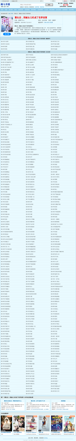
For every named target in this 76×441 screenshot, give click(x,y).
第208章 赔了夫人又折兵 (57, 224)
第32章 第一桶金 (30, 79)
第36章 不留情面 (55, 82)
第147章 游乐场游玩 (30, 174)
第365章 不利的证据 (55, 353)
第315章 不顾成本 (5, 313)
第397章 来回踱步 (30, 381)
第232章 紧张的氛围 (55, 244)
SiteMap (46, 438)
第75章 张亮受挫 (55, 114)
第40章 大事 (4, 87)
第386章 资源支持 (55, 371)
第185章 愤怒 (4, 206)
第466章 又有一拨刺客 (10, 409)
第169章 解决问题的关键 (57, 191)
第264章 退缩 (29, 271)
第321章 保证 (4, 318)
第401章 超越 (54, 49)
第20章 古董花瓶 (30, 69)
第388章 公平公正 (30, 373)
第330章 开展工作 (5, 326)
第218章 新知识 (4, 234)
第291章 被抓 (4, 294)
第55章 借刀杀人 (5, 99)
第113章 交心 (29, 147)
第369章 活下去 (4, 358)
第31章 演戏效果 (5, 79)
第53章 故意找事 (30, 97)
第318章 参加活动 (5, 316)
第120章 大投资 (29, 152)
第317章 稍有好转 (55, 313)
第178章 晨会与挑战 (55, 199)
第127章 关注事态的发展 (57, 157)
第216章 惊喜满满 (30, 231)
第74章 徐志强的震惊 (31, 114)
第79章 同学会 (4, 119)
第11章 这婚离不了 (30, 62)
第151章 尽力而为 (55, 176)
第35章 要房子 (29, 82)
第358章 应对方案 (30, 348)
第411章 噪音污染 (30, 41)
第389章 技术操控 (55, 373)
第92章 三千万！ (30, 129)
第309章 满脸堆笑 (5, 309)
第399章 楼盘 (4, 383)
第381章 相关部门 (5, 368)
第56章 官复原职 (30, 99)
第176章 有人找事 (5, 199)
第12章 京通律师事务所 (56, 62)
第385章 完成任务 (30, 371)
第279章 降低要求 (5, 284)
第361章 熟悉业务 (30, 351)
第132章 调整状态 (30, 162)
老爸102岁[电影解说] (69, 432)
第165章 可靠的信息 (30, 189)
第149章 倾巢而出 (5, 176)
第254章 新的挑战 (5, 264)
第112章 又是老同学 (5, 147)
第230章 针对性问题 (5, 244)
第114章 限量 (54, 147)
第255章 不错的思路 (30, 264)
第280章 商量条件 (30, 284)
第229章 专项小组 (55, 241)
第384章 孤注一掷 (5, 371)
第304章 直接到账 (30, 304)
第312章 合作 (4, 311)
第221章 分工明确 (5, 236)
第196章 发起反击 (55, 214)
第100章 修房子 (4, 137)
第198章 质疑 (29, 216)
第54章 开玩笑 (54, 97)
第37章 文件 (4, 84)
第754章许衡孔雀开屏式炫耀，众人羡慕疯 (39, 409)
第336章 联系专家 (5, 331)
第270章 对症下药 (30, 276)
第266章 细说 (4, 274)
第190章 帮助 (54, 209)
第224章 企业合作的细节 (7, 239)
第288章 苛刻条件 (5, 291)
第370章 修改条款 (30, 358)
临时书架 (37, 7)
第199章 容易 (54, 216)
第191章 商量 (4, 211)
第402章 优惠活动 (30, 49)
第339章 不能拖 (4, 333)
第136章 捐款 (54, 164)
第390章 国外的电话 (5, 376)
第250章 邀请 (54, 259)
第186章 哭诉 (29, 206)
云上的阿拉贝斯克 (55, 432)
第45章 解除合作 (55, 89)
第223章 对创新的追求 (56, 236)
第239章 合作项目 (5, 251)
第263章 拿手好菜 (5, 271)
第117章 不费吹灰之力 (31, 149)
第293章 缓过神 (54, 294)
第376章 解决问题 (30, 363)
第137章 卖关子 (4, 167)
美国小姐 (41, 432)
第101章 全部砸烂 (30, 137)
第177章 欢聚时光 (30, 199)
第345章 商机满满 (5, 338)
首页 (2, 9)
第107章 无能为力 (30, 142)
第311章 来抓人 (54, 309)
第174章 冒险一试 (30, 196)
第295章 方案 (29, 296)
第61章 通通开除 (5, 104)
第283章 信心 (29, 286)
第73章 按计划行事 (5, 114)
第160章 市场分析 (55, 184)
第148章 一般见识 (55, 174)
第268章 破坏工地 (55, 274)
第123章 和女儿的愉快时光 (32, 154)
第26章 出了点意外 (30, 74)
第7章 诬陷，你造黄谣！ (7, 59)
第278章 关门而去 (55, 281)
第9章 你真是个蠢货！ (56, 59)
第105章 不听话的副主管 (57, 139)
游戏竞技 (65, 9)
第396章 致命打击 (5, 381)
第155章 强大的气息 (5, 181)
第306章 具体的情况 (5, 306)
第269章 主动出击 (5, 276)
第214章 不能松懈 (55, 229)
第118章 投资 (54, 149)
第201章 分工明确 (30, 219)
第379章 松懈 (29, 366)
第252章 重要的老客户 (31, 261)
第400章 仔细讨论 (30, 383)
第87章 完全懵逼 (55, 124)
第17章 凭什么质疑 (30, 67)
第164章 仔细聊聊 (5, 189)
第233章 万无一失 (5, 246)
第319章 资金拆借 (30, 316)
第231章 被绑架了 (30, 244)
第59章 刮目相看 (30, 102)
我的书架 (42, 7)
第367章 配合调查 (30, 356)
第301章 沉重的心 (30, 301)
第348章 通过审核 (5, 341)
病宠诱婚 (63, 401)
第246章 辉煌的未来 (30, 256)
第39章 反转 (54, 84)
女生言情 (58, 9)
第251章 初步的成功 (5, 261)
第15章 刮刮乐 (54, 64)
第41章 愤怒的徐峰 (30, 87)
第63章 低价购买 (55, 104)
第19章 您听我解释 (5, 69)
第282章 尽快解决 (5, 286)
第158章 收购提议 (5, 184)
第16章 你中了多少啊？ (6, 67)
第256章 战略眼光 (55, 264)
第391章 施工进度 (30, 376)
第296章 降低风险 (55, 296)
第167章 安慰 (4, 191)
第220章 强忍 (54, 234)
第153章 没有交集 (30, 179)
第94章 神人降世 (5, 132)
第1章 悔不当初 (4, 54)
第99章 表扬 (54, 134)
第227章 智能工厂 (5, 241)
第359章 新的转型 (55, 348)
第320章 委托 (54, 316)
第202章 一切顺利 (55, 219)
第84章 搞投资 (54, 122)
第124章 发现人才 (55, 154)
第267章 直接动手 (30, 274)
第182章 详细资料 (5, 204)
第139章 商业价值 (55, 167)
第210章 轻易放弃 (30, 226)
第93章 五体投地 (55, 129)
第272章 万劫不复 (5, 279)
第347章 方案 (54, 338)
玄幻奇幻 (71, 9)
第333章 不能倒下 (5, 328)
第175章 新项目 (54, 196)
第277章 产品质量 (30, 281)
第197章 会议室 (4, 216)
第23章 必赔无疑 (30, 72)
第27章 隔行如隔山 (55, 74)
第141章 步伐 (29, 169)
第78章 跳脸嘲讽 (55, 117)
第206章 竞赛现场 (5, 224)
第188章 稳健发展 (5, 209)
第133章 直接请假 (55, 162)
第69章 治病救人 (55, 109)
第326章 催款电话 (55, 321)
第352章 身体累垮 (30, 343)
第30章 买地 (54, 77)
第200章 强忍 (4, 219)
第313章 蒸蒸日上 (30, 311)
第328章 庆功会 (29, 323)
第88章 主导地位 (5, 127)
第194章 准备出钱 (5, 214)
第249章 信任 (29, 259)
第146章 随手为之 (5, 174)
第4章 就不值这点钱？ (6, 57)
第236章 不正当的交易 (6, 249)
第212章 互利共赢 (5, 229)
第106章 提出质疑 (5, 142)
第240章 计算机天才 (30, 251)
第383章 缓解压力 (55, 368)
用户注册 (72, 1)
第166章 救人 (54, 189)
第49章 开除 (4, 94)
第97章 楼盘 (4, 134)
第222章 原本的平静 (30, 236)
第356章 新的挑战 (55, 346)
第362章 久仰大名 (55, 351)
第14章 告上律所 (30, 64)
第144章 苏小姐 (29, 172)
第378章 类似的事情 (5, 366)
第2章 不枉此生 (29, 54)
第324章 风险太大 (5, 321)
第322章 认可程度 (30, 318)
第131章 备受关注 (5, 162)
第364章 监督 (29, 353)
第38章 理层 (29, 84)
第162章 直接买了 (30, 186)
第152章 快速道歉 (5, 179)
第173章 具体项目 (5, 196)
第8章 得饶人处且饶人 (31, 59)
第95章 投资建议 (30, 132)
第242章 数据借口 (5, 254)
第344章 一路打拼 (55, 336)
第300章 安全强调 (5, 301)
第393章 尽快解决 (5, 378)
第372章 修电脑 (4, 361)
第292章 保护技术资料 (31, 294)
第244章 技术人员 (55, 254)
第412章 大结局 (48, 22)
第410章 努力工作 (55, 41)
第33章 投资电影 (55, 79)
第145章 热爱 (54, 172)
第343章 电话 (29, 336)
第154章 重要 (54, 179)
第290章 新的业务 (55, 291)
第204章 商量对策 (30, 221)
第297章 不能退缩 (5, 299)
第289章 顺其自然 (30, 291)
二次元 (46, 9)
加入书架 (7, 34)
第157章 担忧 (54, 181)
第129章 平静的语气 (30, 159)
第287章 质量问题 (55, 289)
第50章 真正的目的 (30, 94)
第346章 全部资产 (30, 338)
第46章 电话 (4, 92)
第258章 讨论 (29, 266)
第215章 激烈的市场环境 (7, 231)
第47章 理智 (29, 92)
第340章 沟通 (29, 333)
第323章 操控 (54, 318)
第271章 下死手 (54, 276)
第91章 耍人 (4, 129)
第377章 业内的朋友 (55, 363)
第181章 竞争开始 (55, 201)
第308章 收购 (54, 306)
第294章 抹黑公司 (5, 296)
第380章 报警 (54, 366)
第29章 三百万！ (30, 77)
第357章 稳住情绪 (5, 348)
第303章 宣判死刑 (5, 304)
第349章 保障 (29, 341)
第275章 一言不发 (55, 279)
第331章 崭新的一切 (30, 326)
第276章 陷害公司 (5, 281)
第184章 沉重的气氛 (55, 204)
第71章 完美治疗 (30, 112)
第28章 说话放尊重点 (6, 77)
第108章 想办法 (54, 142)
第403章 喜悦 (4, 49)
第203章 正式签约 (5, 221)
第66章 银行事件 (55, 107)
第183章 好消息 (29, 204)
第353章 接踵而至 (55, 343)
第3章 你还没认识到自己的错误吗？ (59, 54)
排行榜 (11, 9)
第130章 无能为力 (55, 159)
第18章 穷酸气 (54, 67)
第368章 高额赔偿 (55, 356)
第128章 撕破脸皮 (5, 159)
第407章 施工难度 (55, 44)
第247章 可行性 (54, 256)
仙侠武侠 (20, 9)
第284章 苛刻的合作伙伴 (57, 286)
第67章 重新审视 (5, 109)
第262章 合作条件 (55, 269)
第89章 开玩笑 (29, 127)
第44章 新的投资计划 (31, 89)
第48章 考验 (54, 92)
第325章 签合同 (29, 321)
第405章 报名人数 (30, 46)
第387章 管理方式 (5, 373)
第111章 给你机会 (55, 144)
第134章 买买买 (4, 164)
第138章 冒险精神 (30, 167)
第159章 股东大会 (30, 184)
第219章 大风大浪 (30, 234)
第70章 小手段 (4, 112)
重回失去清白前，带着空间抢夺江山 (12, 401)
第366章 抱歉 (4, 356)
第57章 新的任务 (55, 99)
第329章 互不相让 (55, 323)
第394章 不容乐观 (30, 378)
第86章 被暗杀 (29, 124)
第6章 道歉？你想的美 (56, 57)
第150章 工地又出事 (30, 176)
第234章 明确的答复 (30, 246)
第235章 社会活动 (55, 246)
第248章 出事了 (4, 259)
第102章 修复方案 (55, 137)
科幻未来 (51, 9)
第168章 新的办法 (30, 191)
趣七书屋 (8, 5)
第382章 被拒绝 (29, 368)
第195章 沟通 (29, 214)
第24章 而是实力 (55, 72)
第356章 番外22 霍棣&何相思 (62, 409)
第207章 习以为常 (30, 224)
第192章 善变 (29, 211)
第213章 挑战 (29, 229)
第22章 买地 (4, 72)
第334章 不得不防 (30, 328)
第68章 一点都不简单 (31, 109)
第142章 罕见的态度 (55, 169)
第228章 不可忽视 (30, 241)
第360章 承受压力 (5, 351)
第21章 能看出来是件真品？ (57, 69)
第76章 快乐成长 (5, 117)
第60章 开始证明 (55, 102)
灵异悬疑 (27, 9)
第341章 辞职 (54, 333)
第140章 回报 (4, 169)
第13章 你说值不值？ (6, 64)
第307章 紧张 (29, 306)
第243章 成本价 (29, 254)
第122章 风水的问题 (5, 154)
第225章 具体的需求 (30, 239)
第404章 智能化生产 (55, 46)
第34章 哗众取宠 (5, 82)
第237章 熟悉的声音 (30, 249)
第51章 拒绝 (54, 94)
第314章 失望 (54, 311)
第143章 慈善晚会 (5, 172)
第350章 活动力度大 (55, 341)
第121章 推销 (54, 152)
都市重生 (33, 9)
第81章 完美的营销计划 (56, 119)
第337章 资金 (29, 331)
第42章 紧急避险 (55, 87)
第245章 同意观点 (5, 256)
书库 (6, 9)
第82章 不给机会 (5, 122)
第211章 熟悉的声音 (55, 226)
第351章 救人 (4, 343)
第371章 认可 (54, 358)
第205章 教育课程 (55, 221)
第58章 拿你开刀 (5, 102)
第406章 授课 (4, 46)
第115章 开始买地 (5, 149)
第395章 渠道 (54, 378)
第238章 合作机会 (55, 249)
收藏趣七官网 (14, 1)
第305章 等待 (54, 304)
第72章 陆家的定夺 (55, 112)
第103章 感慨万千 (5, 139)
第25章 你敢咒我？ (5, 74)
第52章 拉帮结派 (5, 97)
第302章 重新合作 (55, 301)
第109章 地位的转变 (5, 144)
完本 (15, 9)
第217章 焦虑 (54, 231)
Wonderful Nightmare (31, 432)
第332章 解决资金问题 (56, 326)
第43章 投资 (4, 89)
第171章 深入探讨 (30, 194)
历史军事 (40, 9)
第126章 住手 (29, 157)
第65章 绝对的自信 (30, 107)
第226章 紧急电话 (55, 239)
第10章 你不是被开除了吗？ (7, 62)
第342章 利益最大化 (5, 336)
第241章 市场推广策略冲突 (57, 251)
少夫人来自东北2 (18, 432)
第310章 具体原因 (30, 309)
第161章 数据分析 (5, 186)
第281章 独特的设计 (55, 284)
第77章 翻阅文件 (30, 117)
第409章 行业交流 (5, 44)
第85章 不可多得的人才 (6, 124)
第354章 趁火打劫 (5, 346)
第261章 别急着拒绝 (30, 269)
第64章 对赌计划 (5, 107)
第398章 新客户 (54, 381)
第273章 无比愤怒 (30, 279)
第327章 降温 (4, 323)
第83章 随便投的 (30, 122)
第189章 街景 (29, 209)
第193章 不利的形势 (55, 211)
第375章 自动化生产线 (6, 363)
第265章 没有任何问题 (56, 271)
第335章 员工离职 (55, 328)
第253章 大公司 (54, 261)
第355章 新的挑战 (30, 346)
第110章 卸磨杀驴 (30, 144)
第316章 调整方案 (30, 313)
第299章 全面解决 (55, 299)
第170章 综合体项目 (5, 194)
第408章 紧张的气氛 (30, 44)
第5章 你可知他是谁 (30, 57)
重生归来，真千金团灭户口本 (38, 401)
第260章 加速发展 (5, 269)
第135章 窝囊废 (29, 164)
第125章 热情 (4, 157)
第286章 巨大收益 (30, 289)
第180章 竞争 (29, 201)
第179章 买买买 (4, 201)
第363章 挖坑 (4, 353)
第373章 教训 (29, 361)
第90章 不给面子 (55, 127)
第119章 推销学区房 (5, 152)
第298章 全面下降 (30, 299)
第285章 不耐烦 (4, 289)
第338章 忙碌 (54, 331)
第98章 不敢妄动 (30, 134)
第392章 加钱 (54, 376)
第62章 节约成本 (30, 104)
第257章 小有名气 (5, 266)
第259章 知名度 (54, 266)
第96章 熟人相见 (55, 132)
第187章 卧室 (54, 206)
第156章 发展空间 (30, 181)
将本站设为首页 (5, 1)
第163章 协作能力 (55, 186)
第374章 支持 (54, 361)
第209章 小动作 (4, 226)
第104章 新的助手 (30, 139)
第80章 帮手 (29, 119)
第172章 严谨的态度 (55, 194)
